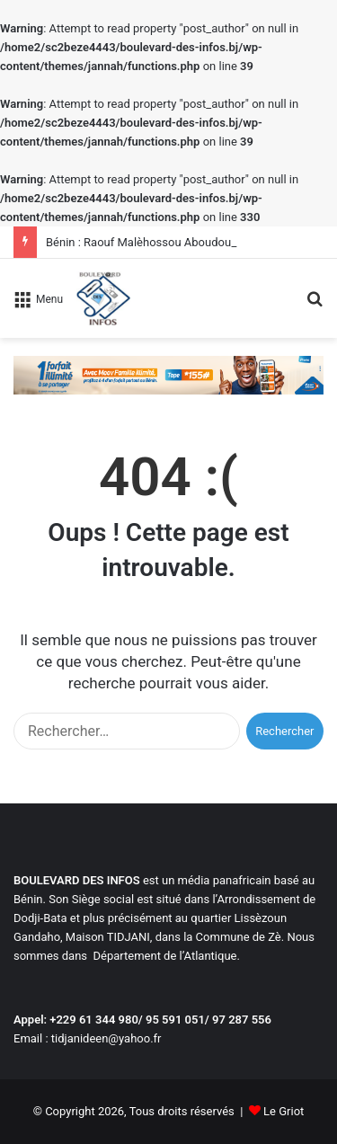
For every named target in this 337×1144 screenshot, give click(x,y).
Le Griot (283, 1111)
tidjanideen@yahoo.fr (106, 1038)
